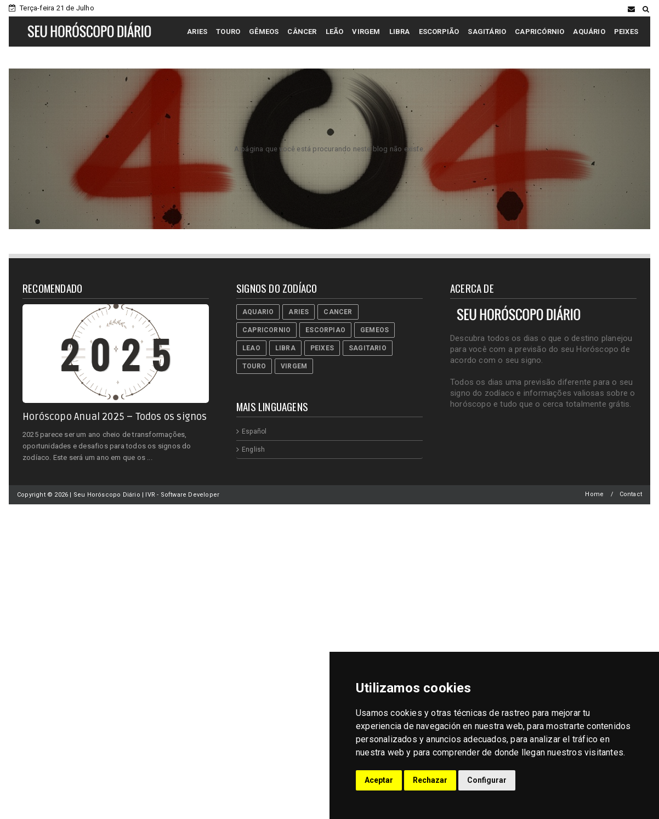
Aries (298, 312)
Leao (251, 348)
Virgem (294, 366)
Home (594, 494)
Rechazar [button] (430, 780)
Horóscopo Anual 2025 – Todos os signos (114, 417)
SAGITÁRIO (487, 31)
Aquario (258, 312)
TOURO (228, 31)
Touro (254, 366)
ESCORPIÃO (439, 31)
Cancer (337, 312)
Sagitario (368, 348)
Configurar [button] (487, 780)
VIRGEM (366, 31)
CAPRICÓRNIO (539, 31)
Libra (285, 348)
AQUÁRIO (589, 31)
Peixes (322, 348)
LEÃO (335, 31)
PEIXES (626, 31)
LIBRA (399, 31)
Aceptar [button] (379, 780)
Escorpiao (325, 330)
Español (254, 431)
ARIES (197, 31)
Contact (631, 494)
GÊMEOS (264, 31)
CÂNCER (301, 31)
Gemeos (374, 330)
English (253, 449)
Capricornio (266, 330)
